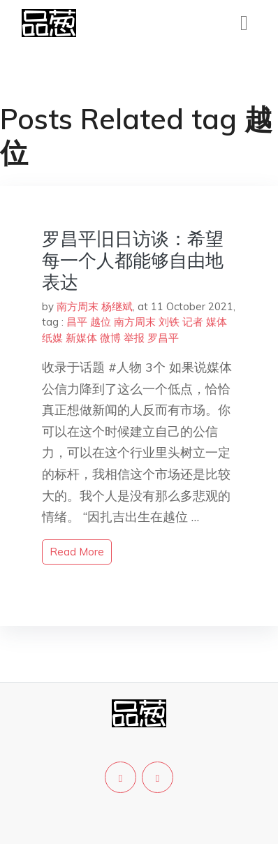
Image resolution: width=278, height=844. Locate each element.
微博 (110, 337)
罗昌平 (163, 337)
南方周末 (135, 321)
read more (77, 551)
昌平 (76, 321)
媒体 (216, 321)
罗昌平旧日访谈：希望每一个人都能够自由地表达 (133, 260)
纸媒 (52, 337)
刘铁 (169, 321)
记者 (192, 321)
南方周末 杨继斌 (95, 306)
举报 (134, 337)
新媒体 (81, 337)
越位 (100, 321)
